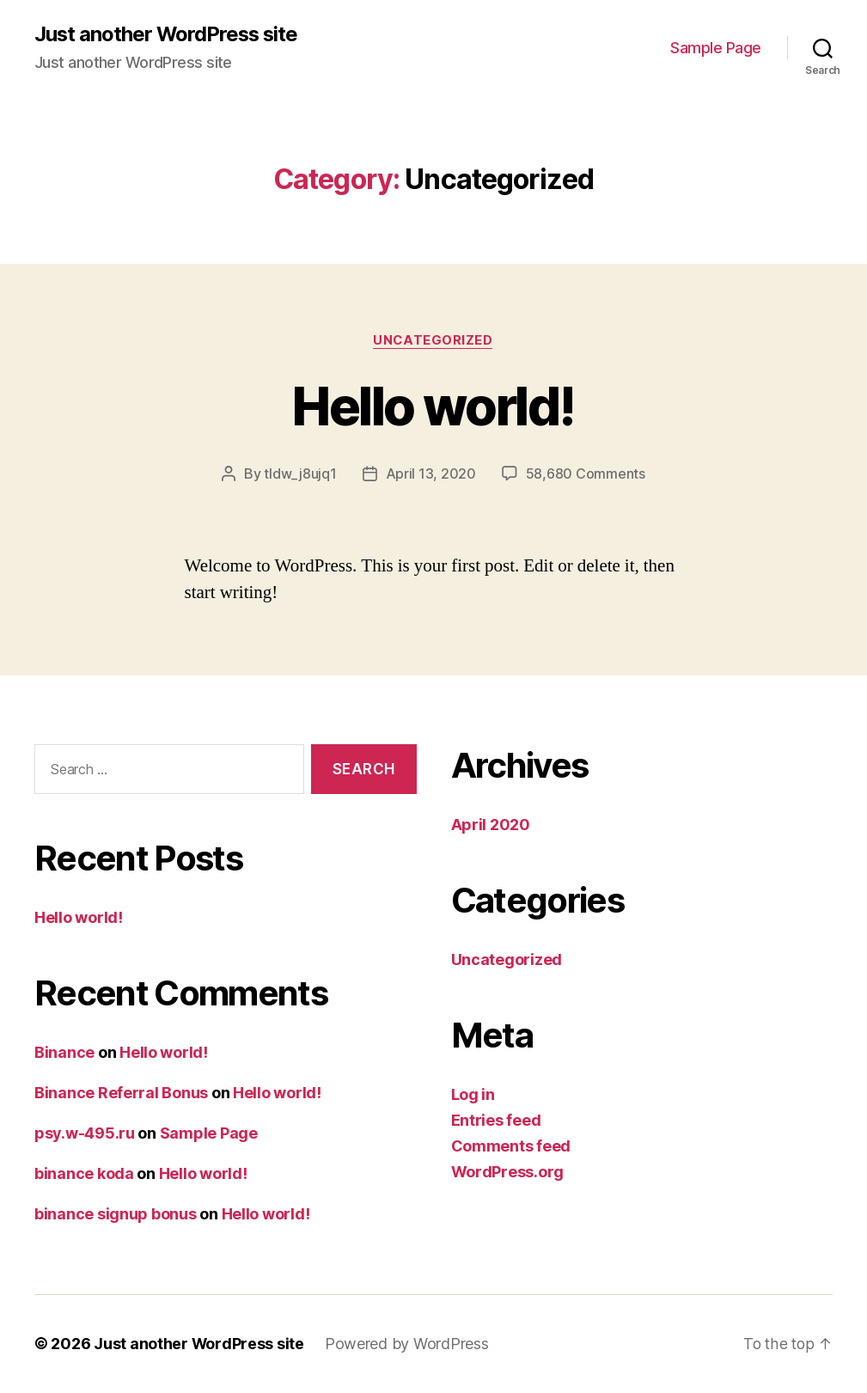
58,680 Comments (585, 474)
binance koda (84, 1174)
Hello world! (433, 406)
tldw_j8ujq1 (300, 474)
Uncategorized (433, 340)
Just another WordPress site (168, 34)
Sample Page (715, 48)
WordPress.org (508, 1172)
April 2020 (490, 825)
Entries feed (496, 1120)
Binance (64, 1053)
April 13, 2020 (431, 474)
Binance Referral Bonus (121, 1093)
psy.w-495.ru (84, 1134)
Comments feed (511, 1146)
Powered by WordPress (408, 1344)
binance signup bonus (115, 1215)
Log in (473, 1094)
